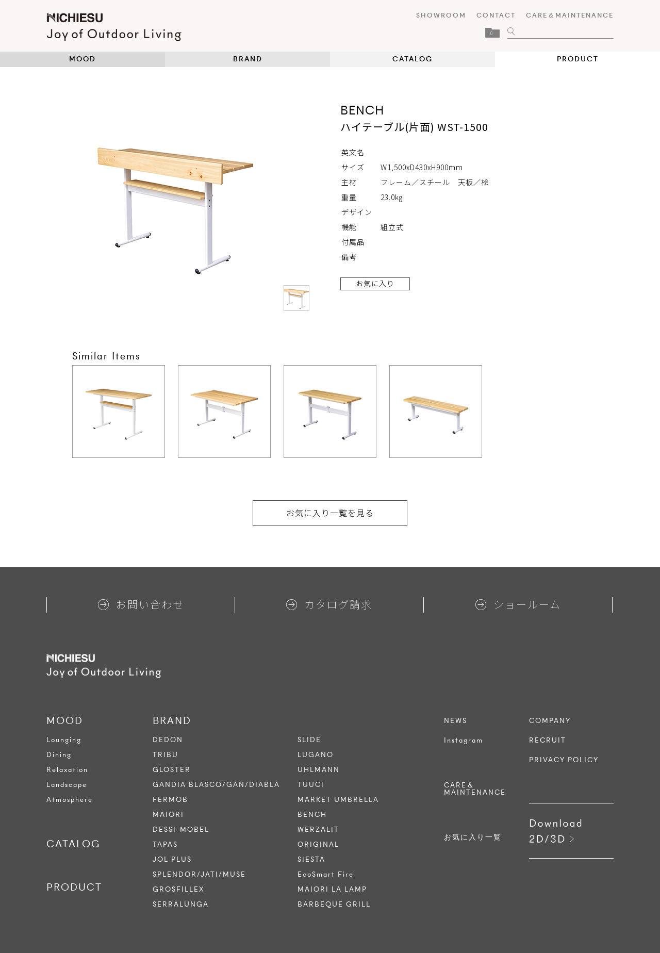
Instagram (463, 740)
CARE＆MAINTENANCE (570, 15)
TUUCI (311, 785)
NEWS (455, 721)
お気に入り (375, 283)
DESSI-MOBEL (181, 829)
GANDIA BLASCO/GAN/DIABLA (216, 785)
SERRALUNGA (181, 904)
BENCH (312, 814)
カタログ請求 (329, 604)
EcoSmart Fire (326, 874)
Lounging (63, 740)
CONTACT (496, 15)
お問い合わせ (141, 604)
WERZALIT (318, 829)
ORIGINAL (318, 844)
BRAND (247, 59)
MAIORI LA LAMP (332, 889)
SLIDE (309, 740)
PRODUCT (578, 59)
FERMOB (170, 799)
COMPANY (550, 721)
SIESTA (311, 859)
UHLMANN (319, 770)
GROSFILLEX (179, 889)
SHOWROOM (441, 15)
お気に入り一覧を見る (330, 512)
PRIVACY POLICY (564, 760)
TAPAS (165, 844)
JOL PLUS (172, 859)
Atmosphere (69, 799)
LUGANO (316, 755)
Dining (59, 755)
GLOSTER (172, 770)
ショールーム (518, 604)
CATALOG (412, 59)
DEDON (168, 740)
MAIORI (168, 814)
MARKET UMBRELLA (338, 799)
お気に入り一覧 (473, 837)
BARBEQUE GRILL (334, 904)
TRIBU (165, 755)
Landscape (66, 785)
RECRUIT (547, 740)
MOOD (82, 59)
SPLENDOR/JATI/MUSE (199, 874)
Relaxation (67, 770)
